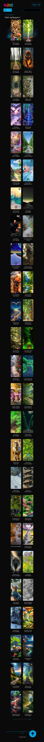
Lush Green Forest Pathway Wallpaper (28, 379)
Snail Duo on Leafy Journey (16, 659)
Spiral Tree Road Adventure (28, 491)
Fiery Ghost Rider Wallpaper (16, 239)
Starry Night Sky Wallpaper (28, 211)
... (27, 719)
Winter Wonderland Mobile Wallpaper (28, 603)
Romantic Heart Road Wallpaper (28, 547)
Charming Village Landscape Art (16, 183)
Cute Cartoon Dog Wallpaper (16, 603)
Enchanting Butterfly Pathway (16, 127)
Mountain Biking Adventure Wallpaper (28, 267)
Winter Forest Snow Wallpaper (15, 631)
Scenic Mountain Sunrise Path (16, 687)
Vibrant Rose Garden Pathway (16, 379)
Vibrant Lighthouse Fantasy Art (16, 267)
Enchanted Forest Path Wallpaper (16, 519)
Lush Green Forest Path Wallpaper (28, 351)
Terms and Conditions (21, 731)
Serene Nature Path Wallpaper (28, 295)
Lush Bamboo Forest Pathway (28, 43)
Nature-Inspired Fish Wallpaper (16, 43)
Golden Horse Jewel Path (16, 463)
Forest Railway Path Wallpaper (16, 99)
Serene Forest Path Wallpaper (16, 71)
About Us (13, 731)
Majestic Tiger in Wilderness (28, 99)
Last (30, 719)
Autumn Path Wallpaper (16, 546)
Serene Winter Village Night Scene (28, 183)
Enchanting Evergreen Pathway (28, 155)
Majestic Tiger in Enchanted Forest (28, 71)
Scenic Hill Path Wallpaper (28, 575)
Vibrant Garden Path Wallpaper (28, 519)
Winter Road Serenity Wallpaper (16, 491)
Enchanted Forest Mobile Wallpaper (16, 715)
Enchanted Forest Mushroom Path (28, 631)
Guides (22, 733)
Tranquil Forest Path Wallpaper (28, 715)
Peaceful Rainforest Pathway (28, 239)
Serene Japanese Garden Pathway (28, 407)
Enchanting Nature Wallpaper (16, 155)
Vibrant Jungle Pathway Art (28, 127)
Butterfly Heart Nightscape (16, 323)
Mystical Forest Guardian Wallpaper (16, 575)
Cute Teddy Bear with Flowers (16, 295)
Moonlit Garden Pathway (28, 659)
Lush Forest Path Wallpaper (16, 435)
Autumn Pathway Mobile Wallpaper (16, 407)
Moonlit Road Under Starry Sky (28, 435)
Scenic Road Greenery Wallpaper (28, 463)
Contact (8, 731)
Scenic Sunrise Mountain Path (16, 211)
